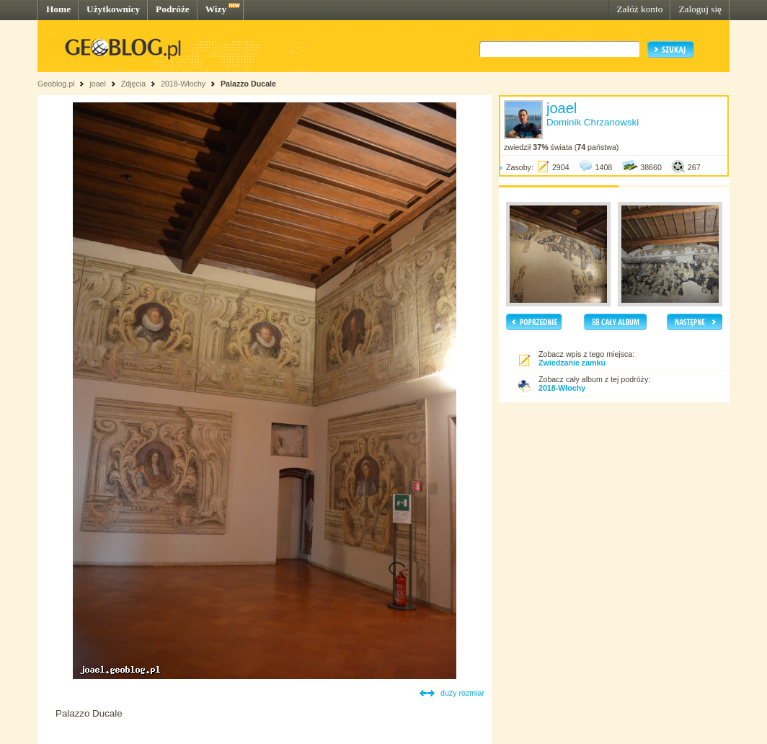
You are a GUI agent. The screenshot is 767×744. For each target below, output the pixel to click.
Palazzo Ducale (248, 83)
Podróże (173, 9)
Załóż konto (639, 9)
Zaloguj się (700, 9)
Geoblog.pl (56, 83)
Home (58, 9)
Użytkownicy (113, 9)
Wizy (215, 9)
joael (97, 83)
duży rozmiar (462, 692)
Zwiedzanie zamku (572, 362)
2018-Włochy (183, 83)
